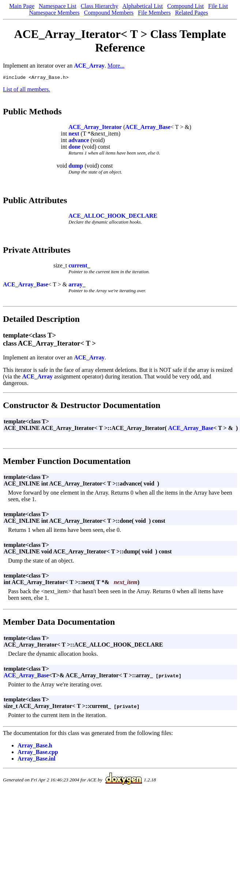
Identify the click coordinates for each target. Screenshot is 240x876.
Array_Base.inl (37, 760)
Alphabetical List (142, 6)
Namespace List (57, 6)
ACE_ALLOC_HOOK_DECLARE (112, 217)
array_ (76, 285)
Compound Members (109, 12)
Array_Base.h (35, 746)
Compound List (185, 6)
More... (116, 65)
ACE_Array (89, 65)
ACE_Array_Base (147, 128)
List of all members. (26, 90)
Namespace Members (54, 12)
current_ (79, 266)
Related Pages (191, 12)
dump (75, 167)
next (73, 135)
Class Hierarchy (100, 6)
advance (78, 141)
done (74, 148)
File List (218, 6)
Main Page (21, 6)
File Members (154, 12)
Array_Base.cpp (38, 753)
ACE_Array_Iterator (95, 128)
